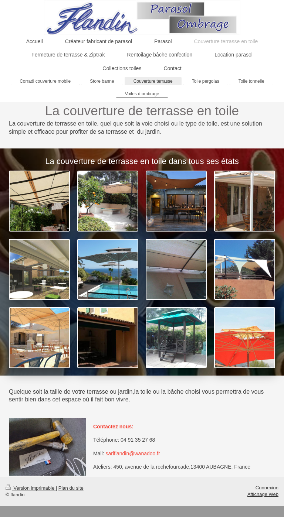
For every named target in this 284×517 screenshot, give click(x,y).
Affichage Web (262, 494)
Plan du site (71, 488)
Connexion (267, 487)
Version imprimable (31, 488)
